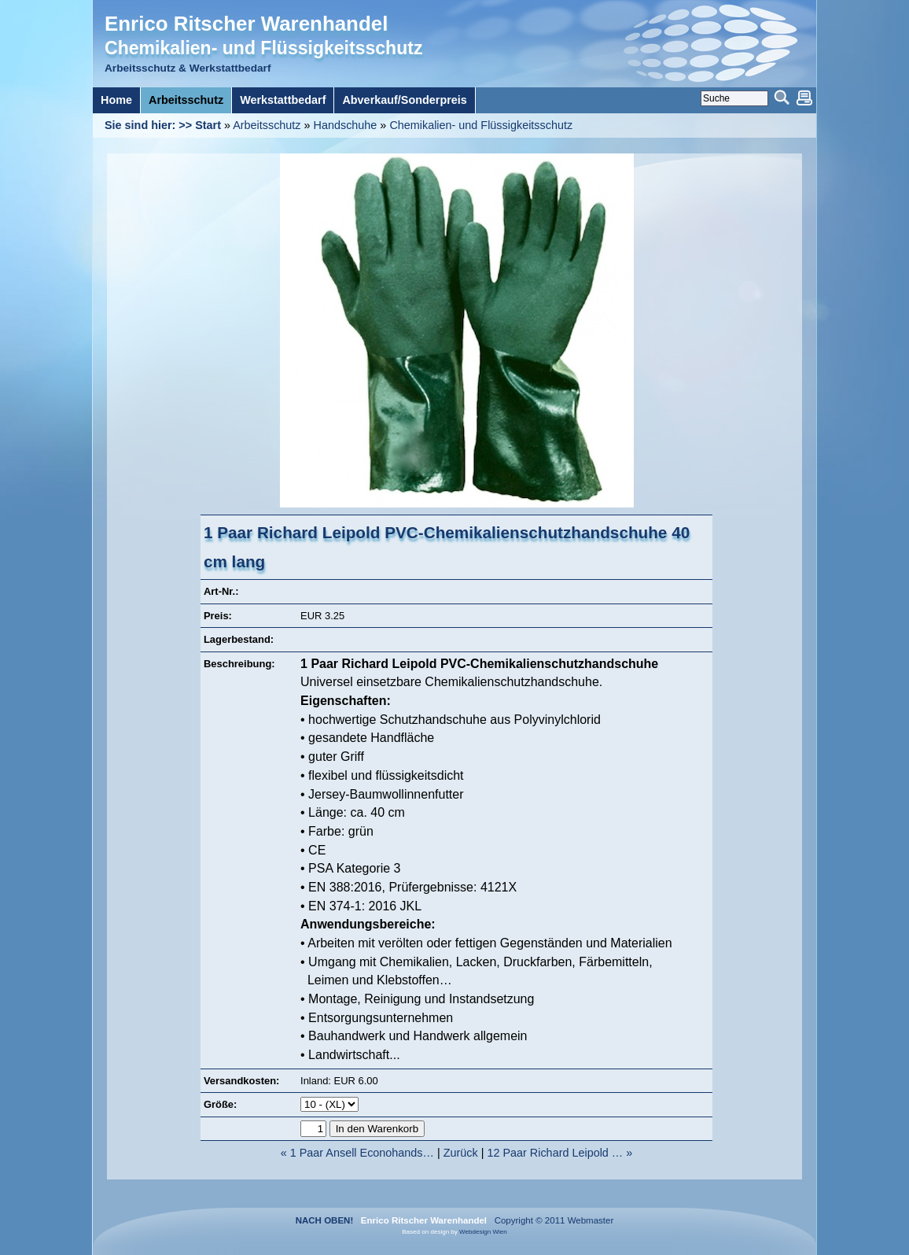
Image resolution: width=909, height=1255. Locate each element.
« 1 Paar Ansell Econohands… (357, 1152)
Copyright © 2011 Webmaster (551, 1220)
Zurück (460, 1152)
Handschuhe (345, 125)
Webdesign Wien (483, 1231)
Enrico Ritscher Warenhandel (246, 24)
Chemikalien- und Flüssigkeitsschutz (480, 125)
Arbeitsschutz (266, 125)
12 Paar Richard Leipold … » (559, 1152)
